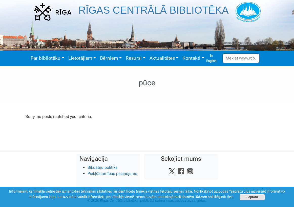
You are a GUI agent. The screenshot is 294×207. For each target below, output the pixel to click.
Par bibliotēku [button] (45, 58)
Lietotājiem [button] (80, 58)
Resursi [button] (134, 58)
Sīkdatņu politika (103, 167)
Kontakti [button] (191, 58)
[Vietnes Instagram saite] (190, 171)
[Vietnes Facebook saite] (181, 171)
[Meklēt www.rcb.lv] (240, 58)
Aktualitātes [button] (162, 58)
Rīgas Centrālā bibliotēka (153, 10)
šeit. (230, 197)
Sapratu (252, 197)
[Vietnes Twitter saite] (172, 171)
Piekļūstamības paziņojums (112, 173)
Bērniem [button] (109, 58)
